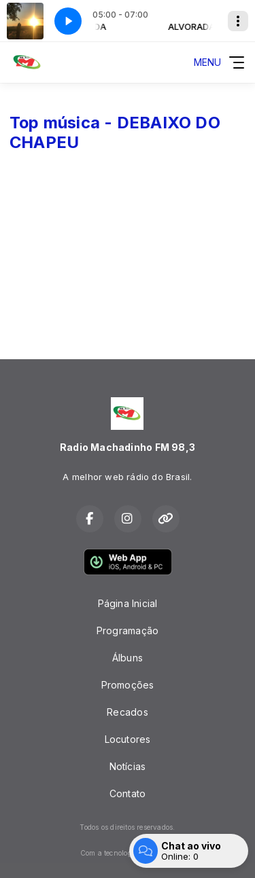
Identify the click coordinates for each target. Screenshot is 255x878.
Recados (127, 712)
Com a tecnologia (127, 853)
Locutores (128, 739)
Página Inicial (128, 603)
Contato (127, 793)
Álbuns (127, 657)
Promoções (127, 685)
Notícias (127, 766)
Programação (127, 630)
